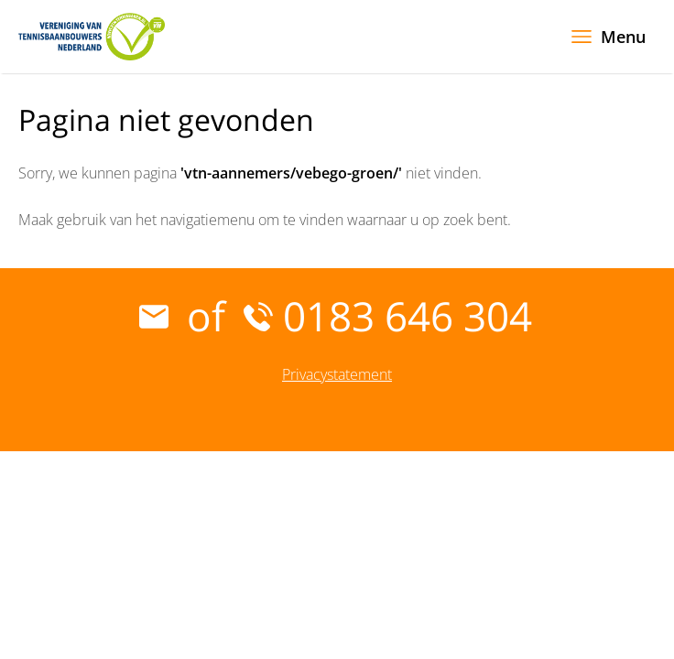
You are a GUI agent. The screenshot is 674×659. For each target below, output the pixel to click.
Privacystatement (337, 374)
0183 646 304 (388, 316)
